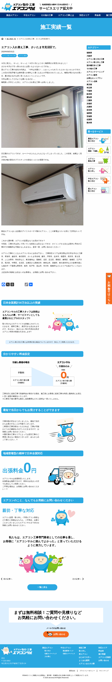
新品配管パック (68, 652)
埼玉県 (89, 88)
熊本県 (89, 123)
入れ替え (48, 657)
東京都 (89, 84)
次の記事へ (76, 579)
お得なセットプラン (94, 78)
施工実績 (101, 655)
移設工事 (82, 649)
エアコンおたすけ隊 (87, 665)
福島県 (89, 53)
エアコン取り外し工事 (95, 62)
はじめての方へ (85, 658)
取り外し (82, 652)
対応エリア (84, 15)
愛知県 (89, 97)
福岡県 (89, 113)
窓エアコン (83, 655)
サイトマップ (103, 672)
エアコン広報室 (104, 658)
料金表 (98, 15)
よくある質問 (84, 661)
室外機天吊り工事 (94, 65)
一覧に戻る (42, 587)
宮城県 (89, 116)
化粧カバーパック (51, 654)
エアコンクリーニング (95, 72)
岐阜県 (89, 94)
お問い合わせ (56, 635)
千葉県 (89, 91)
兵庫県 (89, 107)
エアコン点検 (92, 81)
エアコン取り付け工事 (9, 55)
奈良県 (89, 110)
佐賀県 (89, 119)
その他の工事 (47, 15)
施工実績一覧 (11, 39)
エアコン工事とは (66, 15)
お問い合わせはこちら (109, 288)
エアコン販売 (23, 55)
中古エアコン (29, 15)
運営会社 (72, 672)
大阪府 (89, 56)
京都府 (89, 104)
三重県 (89, 100)
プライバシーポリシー (87, 672)
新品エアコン (12, 15)
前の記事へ (8, 579)
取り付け (48, 652)
